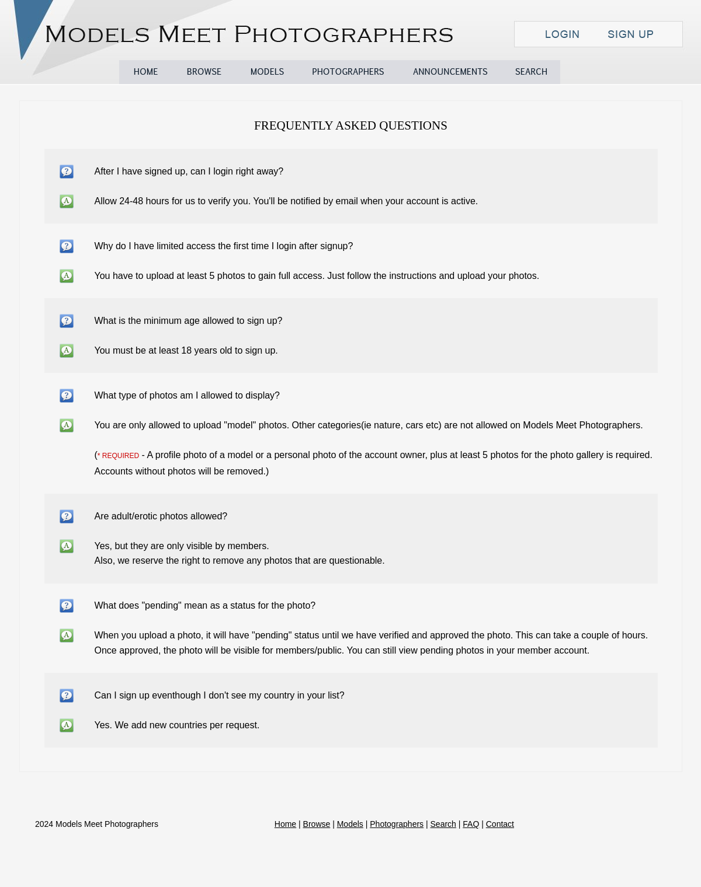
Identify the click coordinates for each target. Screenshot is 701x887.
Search (531, 72)
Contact (648, 72)
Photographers (348, 72)
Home (145, 72)
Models (266, 72)
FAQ (586, 72)
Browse (204, 72)
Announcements (451, 72)
